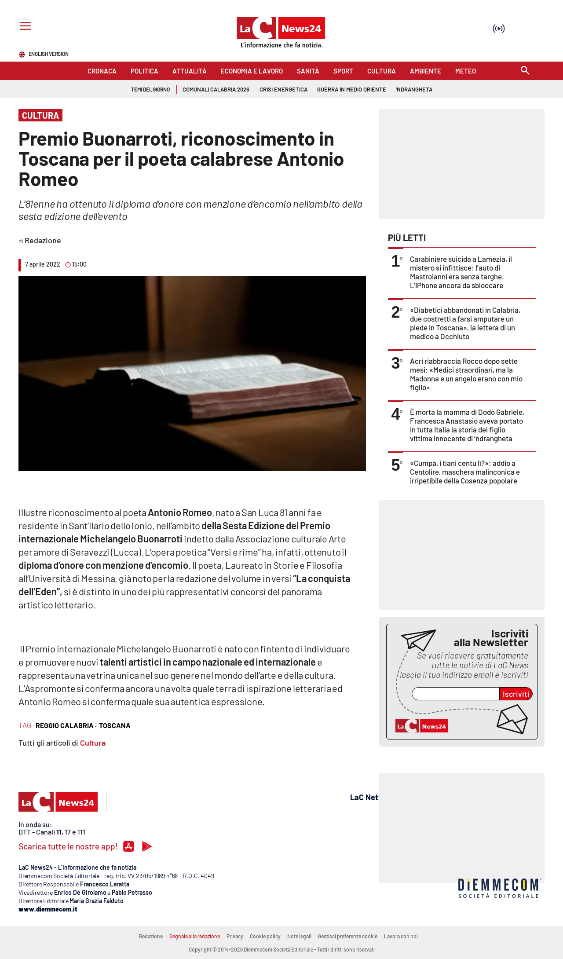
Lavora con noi (401, 936)
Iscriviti (516, 694)
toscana (115, 725)
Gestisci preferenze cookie (347, 936)
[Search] (525, 71)
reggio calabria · (66, 725)
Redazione (151, 936)
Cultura (93, 742)
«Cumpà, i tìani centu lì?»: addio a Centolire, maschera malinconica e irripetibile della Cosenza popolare (465, 471)
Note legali (299, 936)
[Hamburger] (23, 27)
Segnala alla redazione (194, 936)
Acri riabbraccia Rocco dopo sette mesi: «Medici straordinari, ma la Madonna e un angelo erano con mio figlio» (466, 374)
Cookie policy (265, 936)
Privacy (235, 936)
